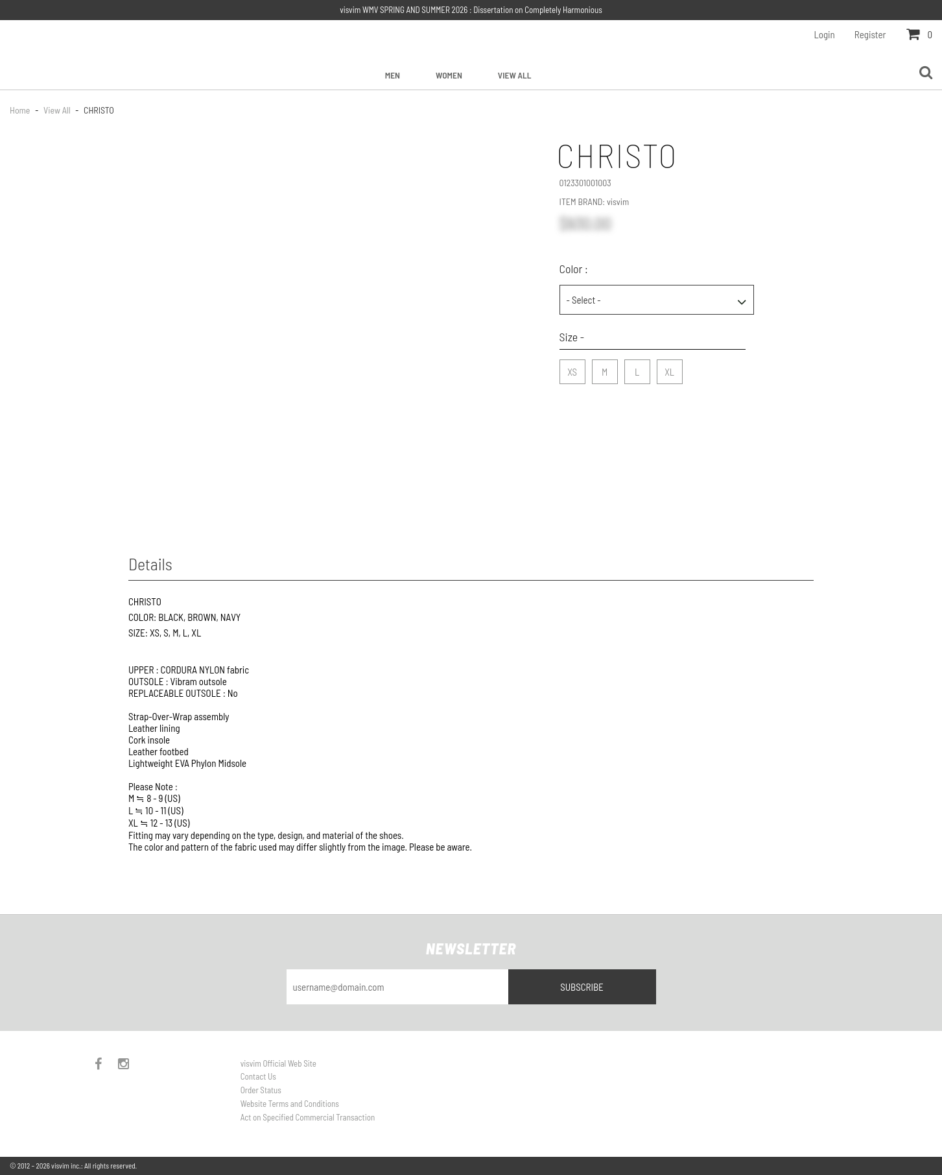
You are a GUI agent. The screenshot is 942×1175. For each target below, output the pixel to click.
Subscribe (582, 987)
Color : (573, 268)
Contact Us (258, 1076)
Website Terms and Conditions (290, 1103)
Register (870, 34)
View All (514, 74)
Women (449, 74)
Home (21, 109)
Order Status (261, 1090)
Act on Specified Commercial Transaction (308, 1117)
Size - (572, 337)
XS (572, 369)
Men (392, 74)
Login (824, 34)
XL (669, 369)
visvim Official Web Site (278, 1063)
